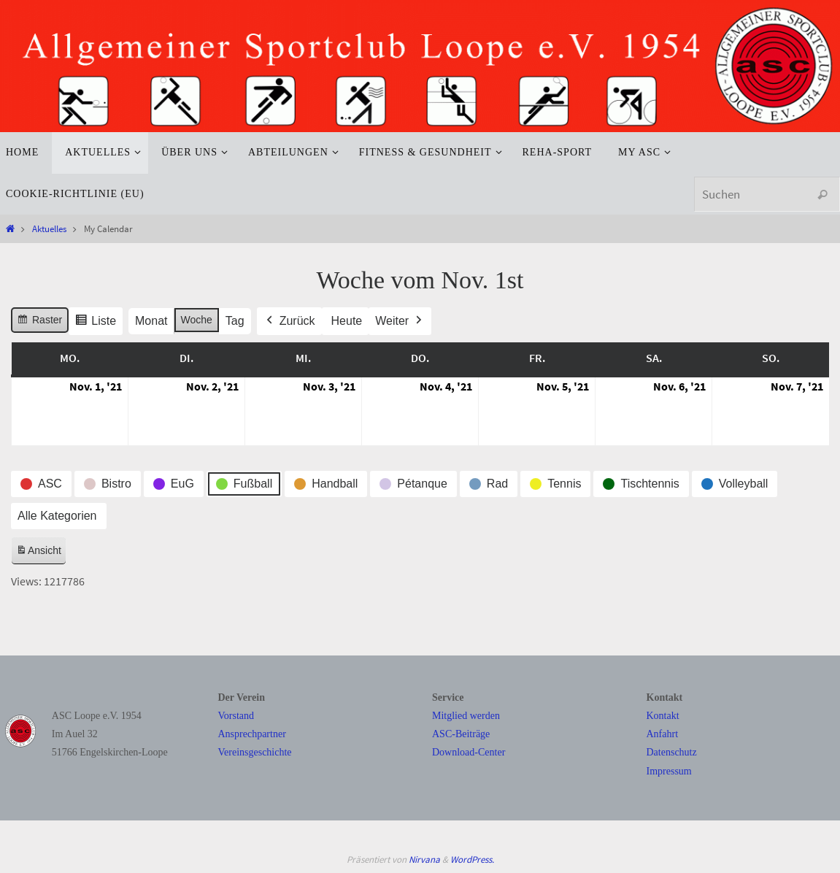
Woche (196, 320)
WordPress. (472, 859)
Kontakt (663, 715)
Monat (151, 321)
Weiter (400, 321)
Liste (95, 323)
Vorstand (236, 715)
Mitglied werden (466, 715)
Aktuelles (49, 228)
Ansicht (40, 553)
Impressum (669, 771)
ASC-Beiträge (461, 733)
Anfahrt (663, 733)
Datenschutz (672, 752)
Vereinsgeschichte (255, 752)
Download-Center (468, 752)
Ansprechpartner (252, 733)
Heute (347, 321)
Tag (235, 321)
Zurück (289, 321)
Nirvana (424, 859)
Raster (39, 322)
